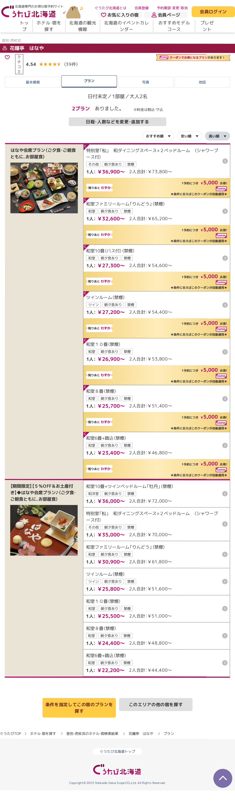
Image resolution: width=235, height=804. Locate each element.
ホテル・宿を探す (49, 26)
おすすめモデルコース (174, 26)
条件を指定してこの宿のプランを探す (79, 721)
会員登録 (142, 7)
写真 (145, 96)
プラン (89, 94)
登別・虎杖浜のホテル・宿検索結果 (92, 747)
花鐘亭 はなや (23, 61)
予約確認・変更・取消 (172, 7)
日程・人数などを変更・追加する (117, 136)
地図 (202, 96)
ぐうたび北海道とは (110, 7)
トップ (24, 26)
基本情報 (33, 96)
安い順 (186, 149)
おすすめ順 (155, 149)
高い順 (214, 149)
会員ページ (166, 15)
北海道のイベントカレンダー (126, 26)
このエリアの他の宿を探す (156, 718)
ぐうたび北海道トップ (117, 765)
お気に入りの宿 (120, 15)
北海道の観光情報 (82, 26)
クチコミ (19, 78)
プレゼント (207, 26)
